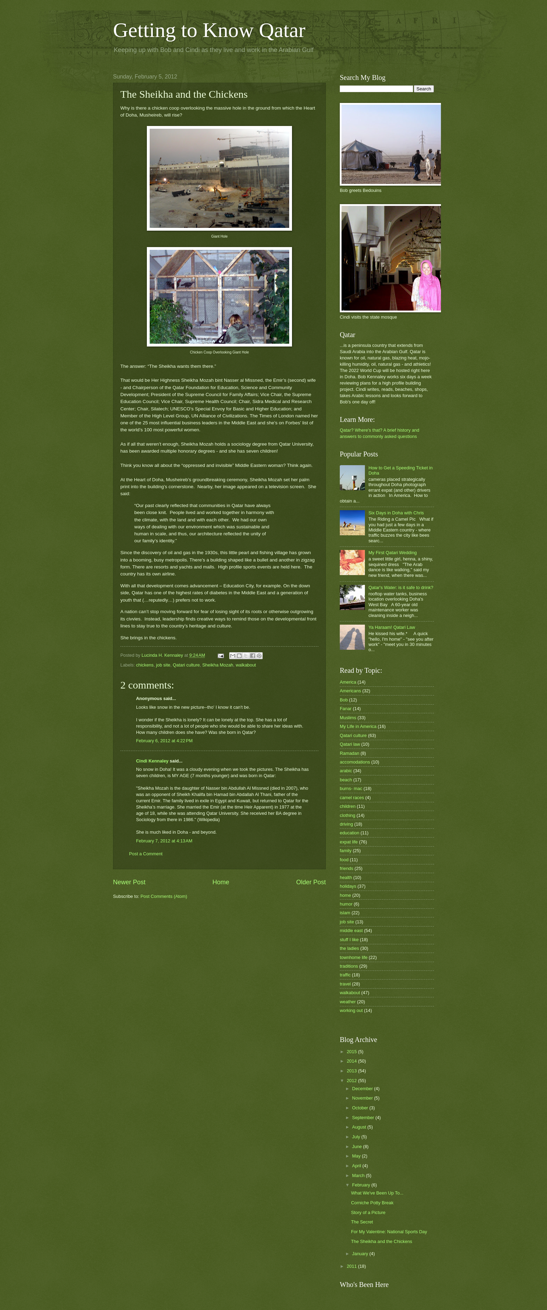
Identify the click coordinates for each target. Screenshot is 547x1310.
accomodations (355, 762)
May (357, 1156)
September (363, 1117)
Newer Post (129, 882)
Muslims (348, 717)
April (357, 1165)
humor (346, 904)
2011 (352, 1266)
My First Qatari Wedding (392, 552)
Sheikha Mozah (217, 665)
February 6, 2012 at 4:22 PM (164, 740)
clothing (347, 815)
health (346, 877)
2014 (352, 1061)
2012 (352, 1080)
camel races (352, 797)
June (357, 1146)
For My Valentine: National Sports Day (389, 1231)
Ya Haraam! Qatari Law (391, 627)
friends (346, 868)
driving (346, 824)
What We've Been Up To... (377, 1193)
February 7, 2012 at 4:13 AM (164, 840)
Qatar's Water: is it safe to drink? (400, 587)
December (363, 1088)
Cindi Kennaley (152, 761)
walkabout (246, 665)
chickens (144, 665)
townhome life (353, 957)
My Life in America (358, 726)
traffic (345, 974)
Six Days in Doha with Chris (396, 512)
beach (346, 779)
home (345, 895)
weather (348, 1001)
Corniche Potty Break (372, 1202)
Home (220, 882)
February (361, 1185)
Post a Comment (146, 853)
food (344, 859)
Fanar (346, 708)
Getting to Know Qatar (209, 30)
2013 (352, 1070)
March (359, 1175)
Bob (344, 699)
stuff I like (349, 939)
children (347, 806)
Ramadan (349, 753)
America (348, 682)
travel (345, 984)
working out (351, 1010)
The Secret (362, 1222)
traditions (349, 966)
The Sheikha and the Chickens (381, 1241)
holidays (348, 886)
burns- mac (351, 788)
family (346, 850)
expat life (349, 841)
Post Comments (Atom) (164, 896)
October (360, 1107)
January (360, 1253)
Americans (350, 690)
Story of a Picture (368, 1212)
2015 (352, 1051)
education (349, 832)
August (359, 1127)
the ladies (349, 948)
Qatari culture (186, 665)
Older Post (311, 882)
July (356, 1136)
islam (345, 912)
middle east (351, 930)
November (363, 1098)
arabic (346, 770)
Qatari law (350, 744)
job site (163, 665)
